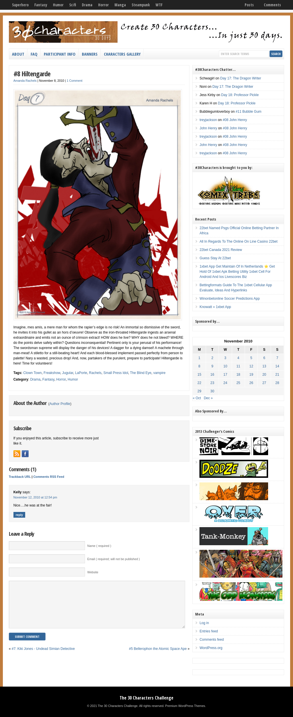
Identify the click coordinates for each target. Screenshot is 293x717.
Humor (58, 4)
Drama (87, 4)
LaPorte (81, 373)
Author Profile (60, 404)
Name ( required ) (99, 546)
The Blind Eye (140, 373)
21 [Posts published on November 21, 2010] (277, 375)
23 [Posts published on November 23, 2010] (212, 383)
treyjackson (208, 120)
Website (92, 572)
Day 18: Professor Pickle (240, 95)
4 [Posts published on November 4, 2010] (238, 358)
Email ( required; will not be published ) (113, 559)
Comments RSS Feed (48, 476)
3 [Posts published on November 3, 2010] (225, 358)
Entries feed (208, 631)
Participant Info (60, 54)
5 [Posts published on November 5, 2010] (251, 358)
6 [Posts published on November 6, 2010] (264, 358)
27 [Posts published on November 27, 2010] (264, 383)
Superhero (20, 4)
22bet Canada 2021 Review (220, 250)
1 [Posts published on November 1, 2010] (199, 358)
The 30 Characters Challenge (146, 698)
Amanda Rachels (25, 80)
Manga (120, 4)
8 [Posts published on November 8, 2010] (199, 366)
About (18, 54)
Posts (249, 4)
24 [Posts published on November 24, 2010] (225, 383)
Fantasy (40, 4)
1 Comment (74, 80)
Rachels (95, 373)
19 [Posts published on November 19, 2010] (251, 375)
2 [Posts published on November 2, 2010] (212, 358)
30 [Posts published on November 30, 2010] (212, 391)
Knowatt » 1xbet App (215, 307)
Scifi (72, 4)
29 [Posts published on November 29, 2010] (199, 391)
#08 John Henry (235, 120)
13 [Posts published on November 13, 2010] (264, 366)
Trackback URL (20, 476)
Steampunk (141, 4)
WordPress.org (210, 648)
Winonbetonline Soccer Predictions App (229, 299)
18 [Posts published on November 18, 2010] (238, 375)
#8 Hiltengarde (31, 73)
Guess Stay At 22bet (215, 258)
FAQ (34, 54)
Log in (204, 623)
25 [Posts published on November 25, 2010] (238, 383)
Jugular (67, 373)
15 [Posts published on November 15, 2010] (199, 375)
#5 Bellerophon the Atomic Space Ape (158, 657)
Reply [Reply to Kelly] (19, 515)
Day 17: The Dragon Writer (240, 78)
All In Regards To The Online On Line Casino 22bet (238, 241)
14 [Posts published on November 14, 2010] (277, 366)
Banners (90, 54)
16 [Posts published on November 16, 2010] (212, 375)
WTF (159, 4)
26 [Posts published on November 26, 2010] (251, 383)
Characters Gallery (122, 54)
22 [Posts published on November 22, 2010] (199, 383)
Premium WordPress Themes (185, 706)
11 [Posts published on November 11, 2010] (238, 366)
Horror (103, 4)
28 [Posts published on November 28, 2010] (277, 383)
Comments (272, 4)
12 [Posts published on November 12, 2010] (251, 366)
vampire (159, 373)
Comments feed (211, 640)
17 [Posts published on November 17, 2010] (225, 375)
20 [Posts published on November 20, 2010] (264, 375)
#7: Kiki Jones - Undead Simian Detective (43, 657)
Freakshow (51, 373)
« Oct (197, 398)
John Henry (208, 128)
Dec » (208, 398)
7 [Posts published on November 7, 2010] (277, 358)
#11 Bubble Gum (249, 112)
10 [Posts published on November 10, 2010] (225, 366)
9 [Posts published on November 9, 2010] (212, 366)
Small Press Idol (115, 373)
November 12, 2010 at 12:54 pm (35, 497)
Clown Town (32, 373)
